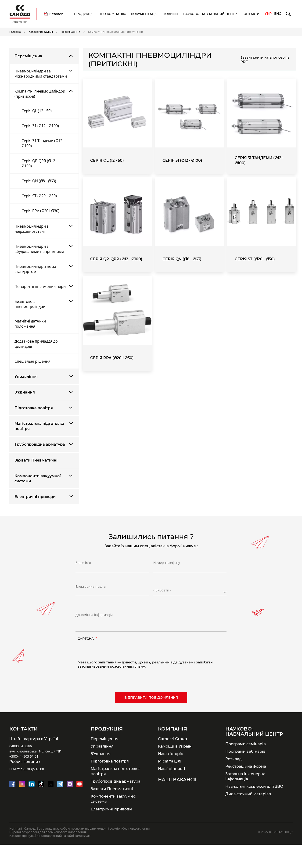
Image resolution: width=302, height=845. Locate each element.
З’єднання (24, 392)
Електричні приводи (35, 496)
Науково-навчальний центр (210, 14)
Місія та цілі (169, 761)
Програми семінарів (245, 743)
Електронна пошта (91, 588)
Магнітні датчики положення (30, 324)
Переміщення (70, 31)
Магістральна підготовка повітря (39, 426)
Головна (15, 31)
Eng (277, 13)
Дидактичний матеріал (248, 793)
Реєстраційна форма (245, 766)
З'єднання (101, 753)
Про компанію (112, 14)
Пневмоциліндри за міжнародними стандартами (40, 73)
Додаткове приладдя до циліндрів (36, 344)
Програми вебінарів (245, 751)
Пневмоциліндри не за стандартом (35, 269)
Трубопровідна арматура (39, 444)
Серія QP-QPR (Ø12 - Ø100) (39, 163)
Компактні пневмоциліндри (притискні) (39, 94)
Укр (268, 13)
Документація (144, 14)
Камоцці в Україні (175, 746)
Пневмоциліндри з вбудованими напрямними (39, 249)
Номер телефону (166, 564)
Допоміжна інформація (94, 614)
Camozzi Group (172, 738)
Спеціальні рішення (32, 361)
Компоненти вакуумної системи (37, 478)
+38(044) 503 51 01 (23, 756)
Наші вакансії (177, 779)
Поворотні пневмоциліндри (40, 286)
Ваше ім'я (83, 564)
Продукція (84, 14)
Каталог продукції (41, 31)
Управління (26, 376)
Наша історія (170, 753)
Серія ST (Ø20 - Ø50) (39, 195)
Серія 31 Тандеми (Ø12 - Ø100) (43, 143)
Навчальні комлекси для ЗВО (254, 786)
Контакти (250, 14)
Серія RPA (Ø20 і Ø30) (40, 210)
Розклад (233, 758)
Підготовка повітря (33, 408)
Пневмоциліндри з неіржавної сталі (31, 229)
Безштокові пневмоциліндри (29, 304)
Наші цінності (171, 768)
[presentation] (113, 651)
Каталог (56, 14)
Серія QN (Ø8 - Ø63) (39, 180)
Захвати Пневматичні (36, 460)
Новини (170, 14)
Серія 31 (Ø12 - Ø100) (40, 125)
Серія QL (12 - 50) (37, 110)
